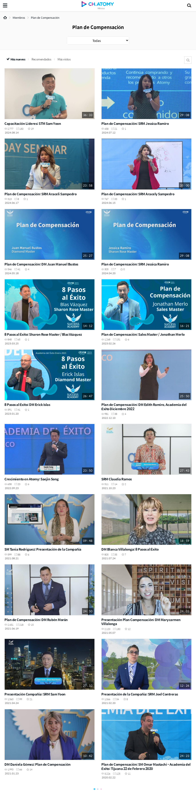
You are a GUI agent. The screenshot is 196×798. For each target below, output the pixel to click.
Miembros (19, 18)
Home (5, 17)
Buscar (188, 60)
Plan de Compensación (45, 18)
